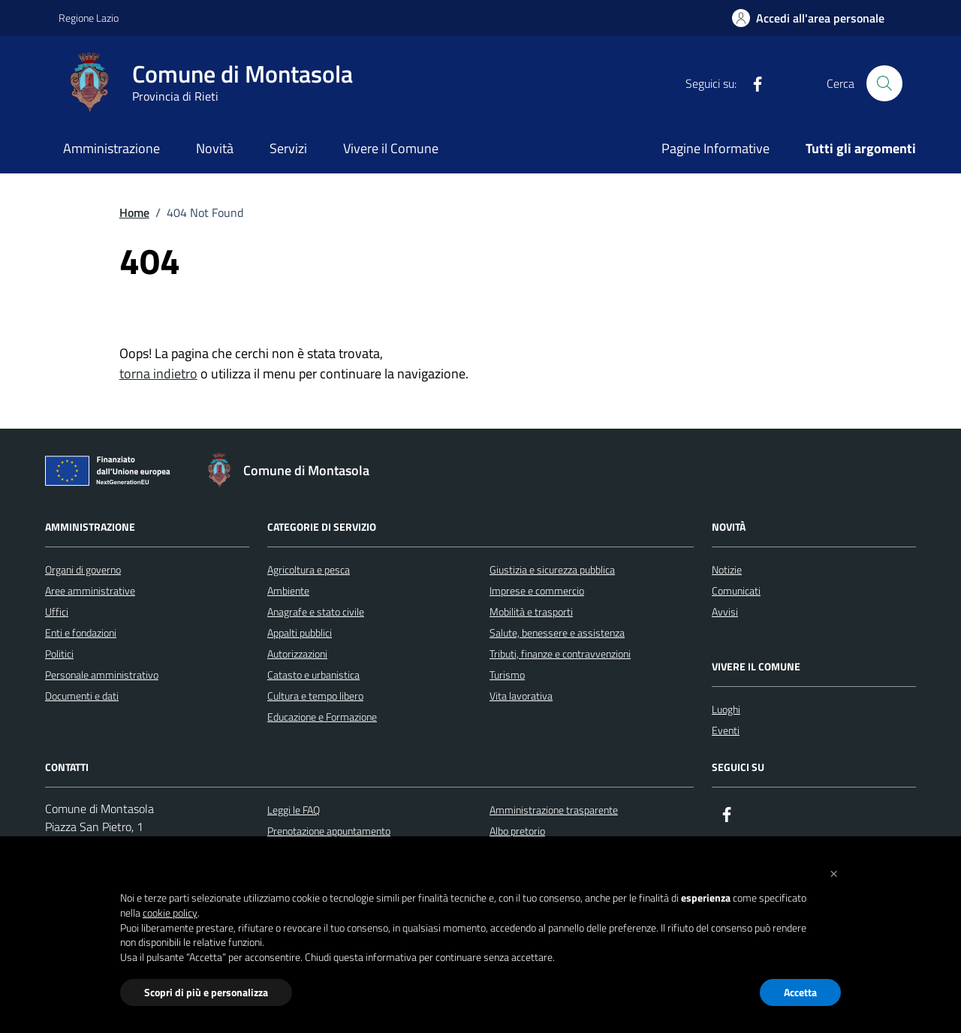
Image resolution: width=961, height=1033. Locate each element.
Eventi (726, 730)
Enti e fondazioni (80, 632)
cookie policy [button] (170, 912)
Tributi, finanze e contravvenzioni (560, 653)
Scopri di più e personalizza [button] (206, 992)
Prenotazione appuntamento (328, 831)
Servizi (288, 148)
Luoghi (726, 709)
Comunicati (736, 590)
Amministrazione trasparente (554, 810)
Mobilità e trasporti (531, 611)
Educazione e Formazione (322, 716)
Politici (59, 653)
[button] (833, 872)
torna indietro (158, 373)
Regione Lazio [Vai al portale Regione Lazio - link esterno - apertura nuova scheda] (89, 18)
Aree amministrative (90, 590)
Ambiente (288, 590)
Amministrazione (111, 148)
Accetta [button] (800, 992)
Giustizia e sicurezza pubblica (552, 569)
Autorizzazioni (297, 653)
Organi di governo (83, 569)
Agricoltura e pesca (308, 569)
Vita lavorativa (521, 695)
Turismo (507, 674)
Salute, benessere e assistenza (557, 632)
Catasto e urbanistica (313, 674)
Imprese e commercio (537, 590)
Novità (214, 148)
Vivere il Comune (390, 148)
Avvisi (725, 611)
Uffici (56, 611)
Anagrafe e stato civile (315, 611)
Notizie (727, 569)
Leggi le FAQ (293, 810)
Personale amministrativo (101, 674)
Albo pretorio (517, 831)
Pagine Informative (715, 148)
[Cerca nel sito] (884, 83)
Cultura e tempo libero (315, 695)
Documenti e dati (82, 695)
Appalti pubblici (299, 632)
